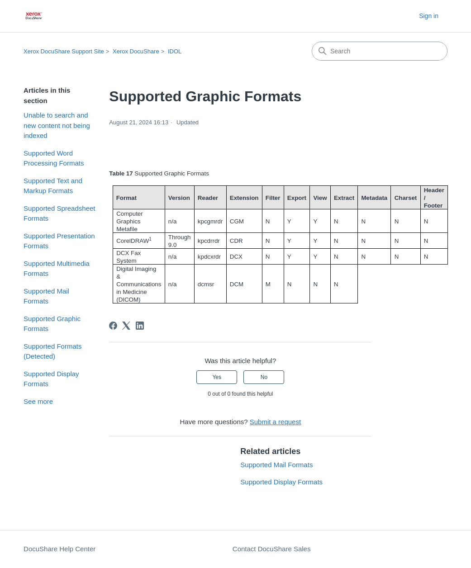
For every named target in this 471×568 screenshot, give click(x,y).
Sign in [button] (428, 15)
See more (38, 401)
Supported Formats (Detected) (52, 351)
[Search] (379, 51)
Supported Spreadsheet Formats (59, 213)
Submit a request (275, 422)
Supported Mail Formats (46, 296)
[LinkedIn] (140, 326)
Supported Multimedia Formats (57, 269)
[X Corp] (126, 326)
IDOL (174, 51)
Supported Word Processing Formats (54, 158)
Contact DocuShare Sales (272, 549)
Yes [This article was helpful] (216, 377)
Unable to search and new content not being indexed (57, 125)
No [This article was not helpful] (264, 377)
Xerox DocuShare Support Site (64, 51)
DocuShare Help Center (59, 549)
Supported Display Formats (51, 379)
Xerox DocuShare (136, 51)
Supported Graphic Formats (52, 324)
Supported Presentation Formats (59, 241)
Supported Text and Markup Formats (53, 186)
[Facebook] (113, 326)
